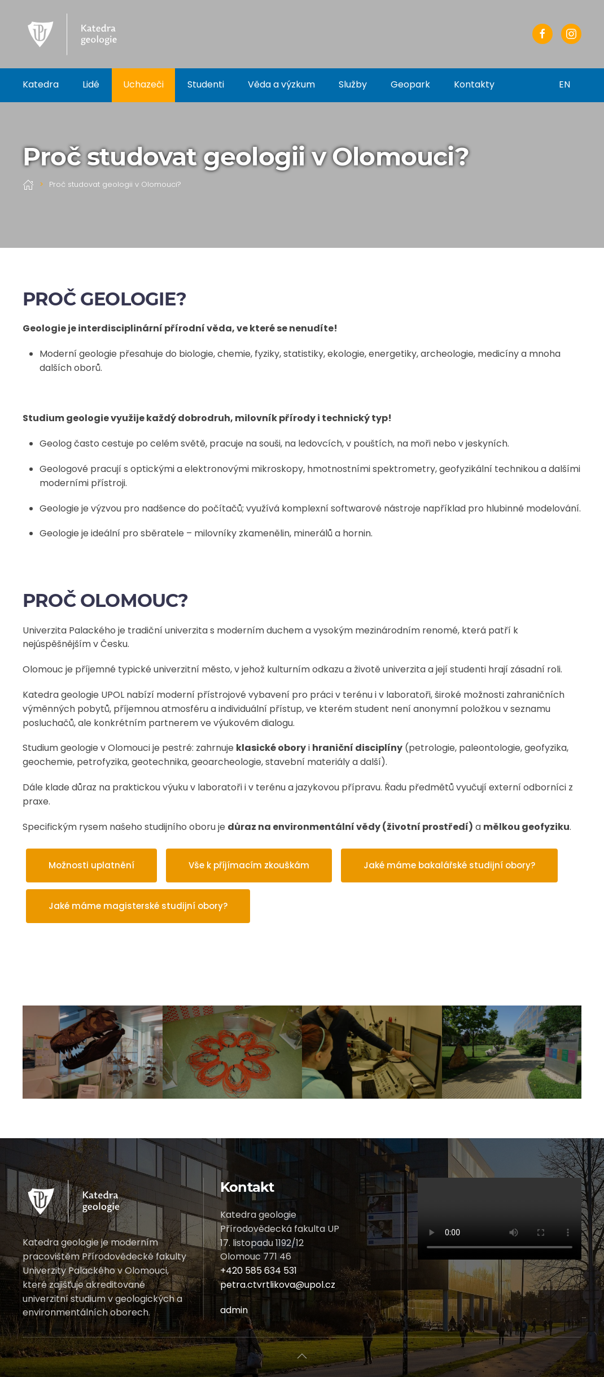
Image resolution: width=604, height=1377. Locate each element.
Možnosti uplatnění (91, 865)
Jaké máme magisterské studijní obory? (138, 906)
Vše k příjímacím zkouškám (249, 865)
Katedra (41, 84)
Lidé (90, 84)
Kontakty (474, 84)
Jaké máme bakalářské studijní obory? (449, 865)
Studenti (205, 84)
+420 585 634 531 (258, 1270)
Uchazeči (143, 84)
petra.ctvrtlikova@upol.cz (277, 1284)
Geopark (410, 84)
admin (234, 1310)
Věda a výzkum (281, 84)
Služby (353, 84)
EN (564, 84)
